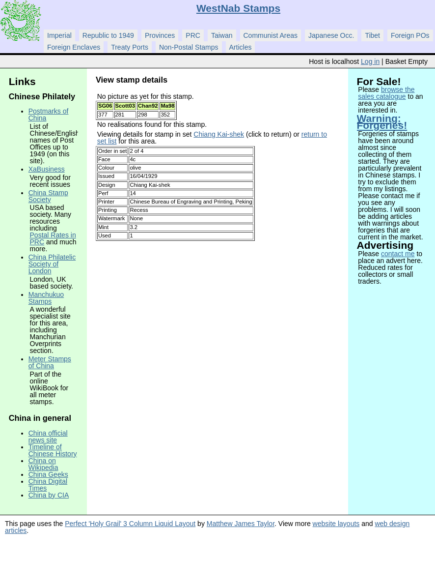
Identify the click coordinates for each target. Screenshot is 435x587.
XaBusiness (46, 169)
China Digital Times (47, 484)
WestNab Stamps (238, 8)
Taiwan (222, 35)
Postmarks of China (48, 114)
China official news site (48, 436)
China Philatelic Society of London (52, 264)
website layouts (336, 524)
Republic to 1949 (108, 35)
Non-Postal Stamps (188, 47)
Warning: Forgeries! (382, 122)
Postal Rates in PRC (53, 238)
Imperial (59, 35)
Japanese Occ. (331, 35)
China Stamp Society (48, 196)
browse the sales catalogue (386, 93)
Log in (370, 61)
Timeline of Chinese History (52, 450)
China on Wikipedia (43, 464)
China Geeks (48, 474)
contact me (397, 254)
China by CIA (48, 495)
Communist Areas (271, 35)
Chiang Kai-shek (218, 134)
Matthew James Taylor (240, 524)
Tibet (372, 35)
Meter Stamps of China (49, 362)
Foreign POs (410, 35)
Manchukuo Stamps (46, 298)
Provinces (160, 35)
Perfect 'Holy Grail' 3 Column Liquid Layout (130, 524)
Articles (240, 47)
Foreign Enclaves (73, 47)
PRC (193, 35)
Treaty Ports (129, 47)
